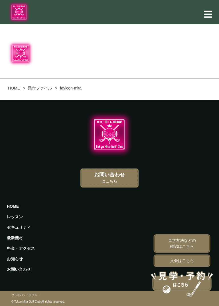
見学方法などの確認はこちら (182, 243)
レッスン (15, 217)
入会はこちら (182, 260)
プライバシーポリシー (25, 295)
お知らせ (15, 259)
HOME (13, 206)
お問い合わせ (109, 178)
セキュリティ (19, 227)
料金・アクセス (21, 248)
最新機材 (15, 238)
